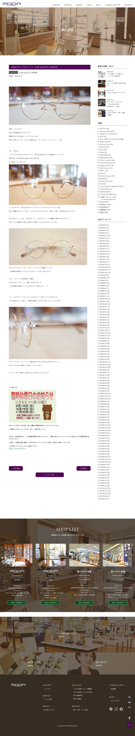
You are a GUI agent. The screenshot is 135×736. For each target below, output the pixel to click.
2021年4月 (102, 391)
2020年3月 (102, 426)
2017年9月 (103, 505)
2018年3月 (103, 489)
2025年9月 (102, 252)
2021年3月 (102, 394)
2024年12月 (103, 276)
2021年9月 (102, 378)
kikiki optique (104, 166)
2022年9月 (102, 347)
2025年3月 (102, 268)
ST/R (101, 192)
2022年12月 (103, 339)
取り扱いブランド (49, 710)
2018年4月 (103, 486)
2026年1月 (102, 241)
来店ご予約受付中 (17, 611)
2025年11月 (103, 247)
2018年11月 (103, 468)
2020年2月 (102, 428)
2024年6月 (102, 291)
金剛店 (101, 221)
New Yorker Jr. (104, 176)
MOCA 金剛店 (77, 699)
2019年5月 (103, 452)
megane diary (108, 208)
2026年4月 (102, 234)
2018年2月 (102, 491)
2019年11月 (103, 436)
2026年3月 (102, 236)
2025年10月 (103, 249)
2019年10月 (103, 439)
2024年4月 (102, 297)
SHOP (89, 5)
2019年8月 (103, 444)
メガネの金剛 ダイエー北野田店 (82, 689)
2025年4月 (102, 265)
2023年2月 (102, 334)
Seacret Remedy (105, 184)
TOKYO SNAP (104, 198)
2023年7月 (102, 320)
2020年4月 (102, 423)
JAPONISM (103, 163)
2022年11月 (103, 341)
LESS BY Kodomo (106, 171)
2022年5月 (102, 357)
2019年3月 (103, 457)
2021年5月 (102, 389)
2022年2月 (102, 365)
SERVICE (68, 5)
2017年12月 (103, 497)
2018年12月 (103, 465)
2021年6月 (102, 386)
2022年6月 (102, 355)
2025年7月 (102, 257)
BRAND (79, 5)
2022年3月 (102, 362)
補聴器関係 (103, 218)
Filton (101, 161)
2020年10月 (103, 407)
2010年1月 (103, 507)
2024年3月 (102, 299)
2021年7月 (102, 384)
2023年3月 (102, 331)
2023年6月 (102, 323)
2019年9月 (103, 441)
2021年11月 (103, 373)
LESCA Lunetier (105, 169)
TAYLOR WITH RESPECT (109, 195)
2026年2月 (102, 239)
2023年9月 (102, 315)
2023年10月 (103, 312)
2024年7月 (102, 289)
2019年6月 (103, 449)
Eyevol (101, 158)
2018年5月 (103, 484)
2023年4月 (102, 328)
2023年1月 (102, 336)
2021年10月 (103, 376)
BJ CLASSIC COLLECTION (109, 148)
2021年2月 (102, 397)
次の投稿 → (83, 468)
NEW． (102, 179)
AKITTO (102, 137)
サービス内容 (48, 699)
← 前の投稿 (16, 468)
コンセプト (47, 689)
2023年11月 (103, 310)
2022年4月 (102, 360)
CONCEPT (56, 5)
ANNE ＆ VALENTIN (107, 142)
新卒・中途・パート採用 (80, 710)
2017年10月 (103, 502)
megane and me (105, 174)
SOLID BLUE (104, 190)
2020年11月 (103, 405)
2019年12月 (103, 434)
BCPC (101, 145)
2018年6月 (103, 481)
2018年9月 (103, 473)
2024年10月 (103, 281)
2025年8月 (102, 255)
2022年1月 (102, 368)
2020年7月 (102, 415)
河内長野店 (103, 216)
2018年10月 (103, 470)
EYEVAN (102, 155)
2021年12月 (103, 370)
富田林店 (34, 72)
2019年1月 (103, 462)
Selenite (102, 187)
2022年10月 (103, 344)
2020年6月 (102, 418)
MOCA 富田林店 (77, 695)
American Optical (105, 140)
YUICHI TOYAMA (106, 203)
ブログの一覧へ (49, 475)
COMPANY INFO (111, 5)
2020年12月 (103, 402)
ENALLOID (103, 150)
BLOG (98, 5)
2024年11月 (103, 278)
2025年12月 (103, 244)
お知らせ (102, 210)
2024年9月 (102, 284)
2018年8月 (103, 476)
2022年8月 (102, 349)
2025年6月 (102, 260)
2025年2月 (102, 270)
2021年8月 (102, 381)
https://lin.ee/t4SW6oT (17, 457)
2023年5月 (102, 326)
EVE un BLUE (24, 72)
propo (101, 182)
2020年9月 (102, 410)
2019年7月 (103, 447)
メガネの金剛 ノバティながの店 (82, 692)
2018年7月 (103, 478)
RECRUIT (128, 5)
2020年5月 (102, 420)
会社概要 (113, 689)
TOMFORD (103, 200)
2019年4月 (103, 455)
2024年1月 (102, 305)
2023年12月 (103, 307)
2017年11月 (103, 499)
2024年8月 (102, 286)
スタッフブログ (115, 701)
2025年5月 (102, 262)
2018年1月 (103, 494)
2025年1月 (102, 273)
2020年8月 (102, 412)
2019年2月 (102, 460)
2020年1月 (102, 431)
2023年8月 (102, 318)
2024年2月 (102, 302)
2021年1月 (102, 399)
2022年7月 (102, 352)
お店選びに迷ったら (106, 205)
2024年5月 (102, 294)
